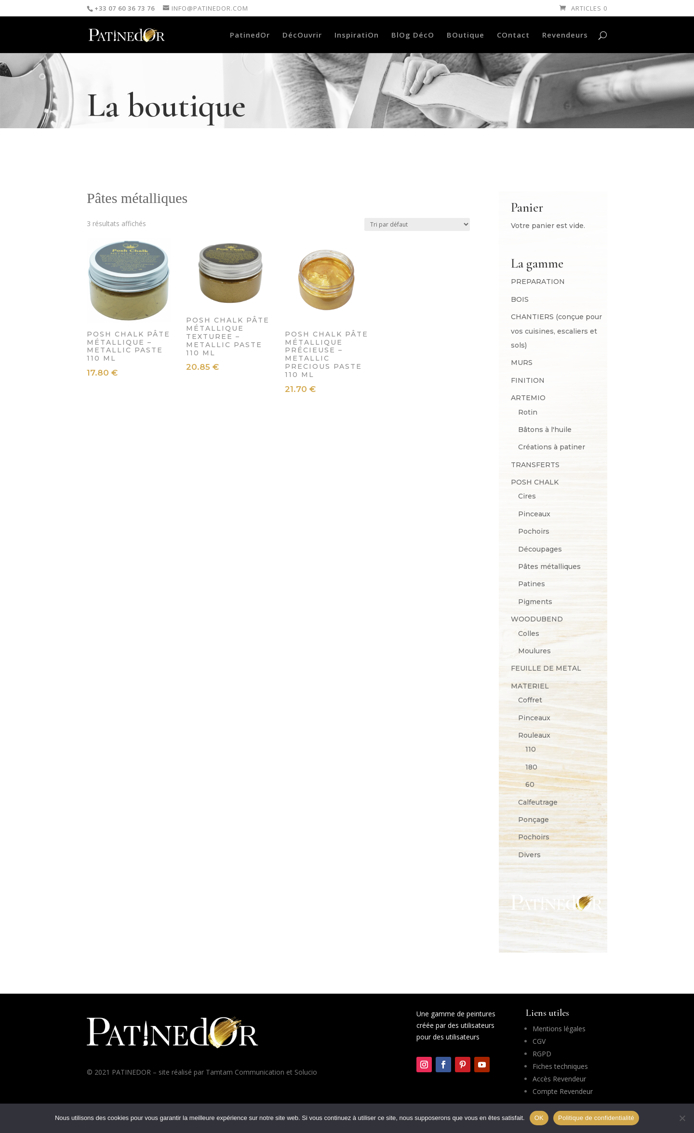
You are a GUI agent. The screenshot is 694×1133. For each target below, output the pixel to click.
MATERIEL (530, 686)
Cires (527, 496)
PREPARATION (538, 281)
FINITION (528, 380)
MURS (522, 362)
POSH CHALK (535, 482)
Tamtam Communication (245, 1072)
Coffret (530, 700)
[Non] (682, 1118)
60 (529, 784)
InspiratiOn (356, 35)
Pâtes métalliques (549, 566)
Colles (528, 633)
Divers (529, 854)
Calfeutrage (538, 802)
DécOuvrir (302, 35)
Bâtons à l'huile (545, 429)
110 (530, 749)
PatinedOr (250, 35)
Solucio (305, 1072)
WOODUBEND (537, 619)
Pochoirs (533, 531)
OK (539, 1117)
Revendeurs (565, 35)
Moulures (534, 651)
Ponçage (533, 819)
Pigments (535, 601)
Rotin (527, 412)
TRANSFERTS (535, 464)
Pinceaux (534, 514)
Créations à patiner (551, 447)
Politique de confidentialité (596, 1117)
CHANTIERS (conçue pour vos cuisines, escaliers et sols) (556, 331)
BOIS (520, 299)
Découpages (540, 549)
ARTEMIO (528, 397)
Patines (531, 584)
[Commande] (417, 224)
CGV (539, 1041)
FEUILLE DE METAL (546, 668)
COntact (513, 35)
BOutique (465, 35)
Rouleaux (534, 735)
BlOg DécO (412, 35)
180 (531, 767)
